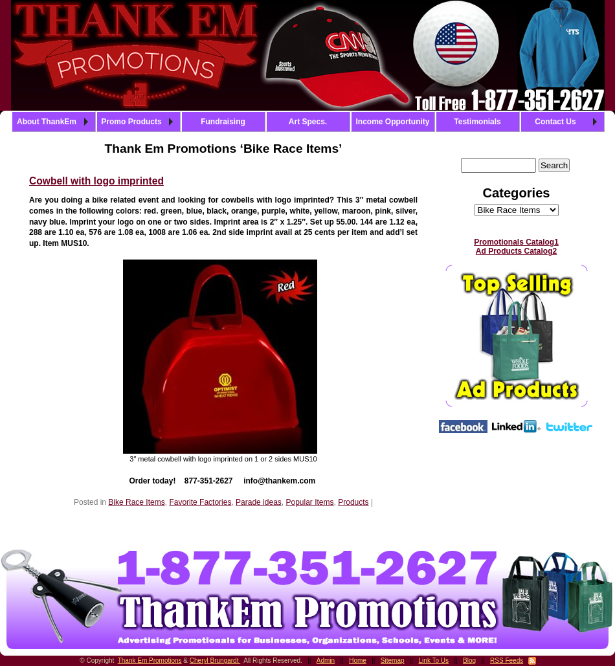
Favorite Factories (200, 502)
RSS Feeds (506, 660)
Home (357, 660)
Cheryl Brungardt (215, 660)
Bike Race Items (136, 502)
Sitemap (393, 660)
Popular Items (309, 502)
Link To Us (434, 660)
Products (353, 502)
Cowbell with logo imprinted (96, 180)
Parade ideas (259, 502)
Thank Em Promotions (150, 660)
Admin (326, 660)
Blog (469, 660)
